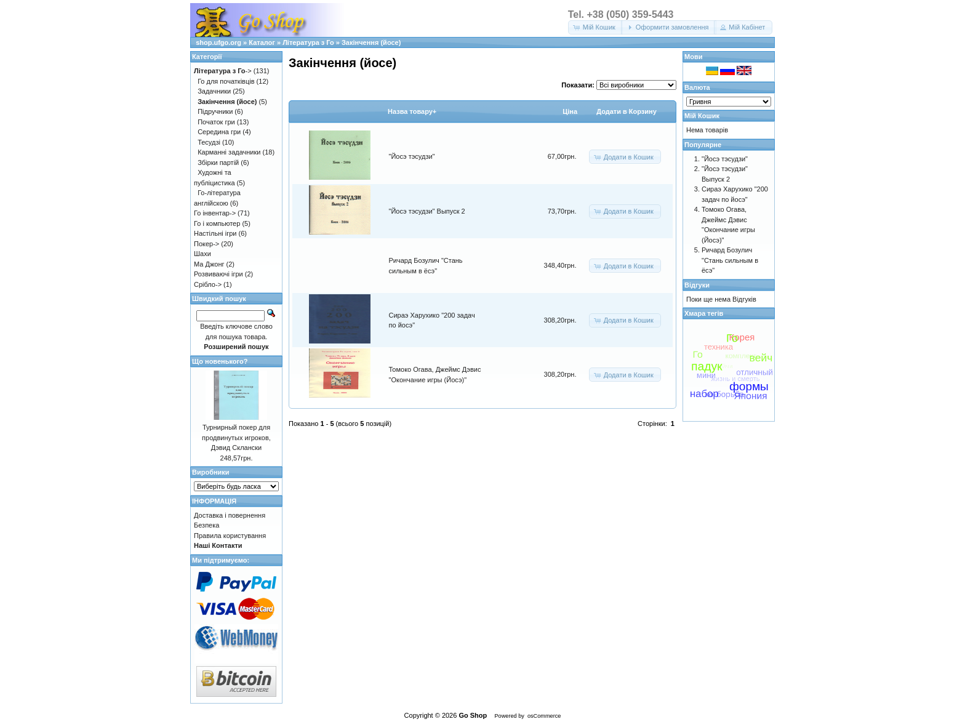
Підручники (215, 111)
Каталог (262, 42)
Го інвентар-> (215, 213)
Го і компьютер (217, 223)
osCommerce (544, 716)
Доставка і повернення (229, 515)
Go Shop (472, 715)
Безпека (206, 525)
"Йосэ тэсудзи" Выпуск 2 (427, 211)
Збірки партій (218, 162)
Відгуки (697, 285)
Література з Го (308, 42)
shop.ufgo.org (218, 42)
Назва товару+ (412, 111)
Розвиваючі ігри (218, 274)
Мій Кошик (701, 115)
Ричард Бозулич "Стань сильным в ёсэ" (730, 260)
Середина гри (219, 131)
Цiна (570, 111)
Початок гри (216, 122)
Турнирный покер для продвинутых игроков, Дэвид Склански (236, 437)
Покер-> (206, 243)
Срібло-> (208, 284)
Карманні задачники (229, 152)
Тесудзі (209, 142)
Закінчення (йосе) (371, 42)
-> (223, 70)
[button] (595, 27)
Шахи (202, 253)
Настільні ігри (215, 233)
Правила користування (230, 535)
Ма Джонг (209, 264)
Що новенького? (219, 361)
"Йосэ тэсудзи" (412, 156)
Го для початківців (226, 81)
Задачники (214, 91)
